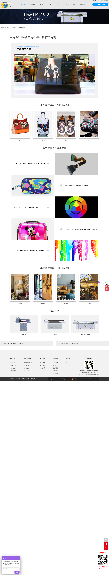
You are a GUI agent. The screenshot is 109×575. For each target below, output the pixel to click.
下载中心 (42, 368)
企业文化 (55, 371)
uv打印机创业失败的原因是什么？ (72, 343)
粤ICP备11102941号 (94, 379)
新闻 (74, 5)
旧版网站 (101, 0)
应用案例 (66, 5)
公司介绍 (55, 362)
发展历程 (55, 365)
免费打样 (89, 358)
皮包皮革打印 (21, 28)
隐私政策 (12, 379)
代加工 (51, 5)
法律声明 (18, 379)
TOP (106, 539)
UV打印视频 (13, 371)
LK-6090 (23, 335)
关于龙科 (23, 5)
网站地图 (106, 0)
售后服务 (42, 362)
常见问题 (42, 365)
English (96, 0)
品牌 (58, 5)
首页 (8, 28)
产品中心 (42, 5)
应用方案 (13, 28)
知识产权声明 (25, 379)
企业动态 (26, 368)
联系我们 (82, 5)
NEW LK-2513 (85, 335)
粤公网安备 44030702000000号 (80, 379)
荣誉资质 (55, 373)
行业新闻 (26, 365)
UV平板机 (12, 362)
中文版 (92, 0)
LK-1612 (54, 335)
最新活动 (26, 371)
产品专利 (32, 5)
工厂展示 (55, 368)
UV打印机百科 (28, 362)
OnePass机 (13, 368)
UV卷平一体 (13, 365)
